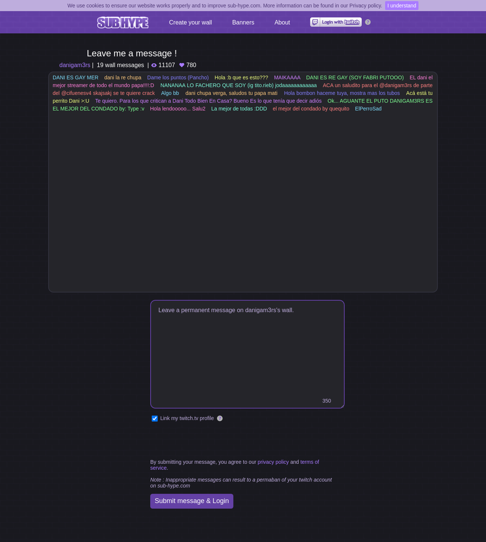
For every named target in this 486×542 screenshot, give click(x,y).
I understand (401, 6)
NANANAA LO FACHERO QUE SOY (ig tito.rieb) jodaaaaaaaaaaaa (239, 85)
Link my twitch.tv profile (187, 418)
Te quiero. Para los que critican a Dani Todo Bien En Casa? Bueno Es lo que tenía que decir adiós (208, 101)
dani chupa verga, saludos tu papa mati (231, 93)
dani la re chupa (122, 77)
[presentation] (206, 440)
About (282, 22)
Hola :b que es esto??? (241, 77)
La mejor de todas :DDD (239, 109)
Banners (243, 22)
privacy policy (273, 462)
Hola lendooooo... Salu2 (177, 109)
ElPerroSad (368, 109)
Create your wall (190, 22)
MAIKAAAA (287, 77)
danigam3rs (75, 65)
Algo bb (170, 93)
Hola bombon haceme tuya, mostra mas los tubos (342, 93)
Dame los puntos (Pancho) (178, 77)
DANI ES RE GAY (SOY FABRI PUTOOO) (355, 77)
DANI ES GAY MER (75, 77)
